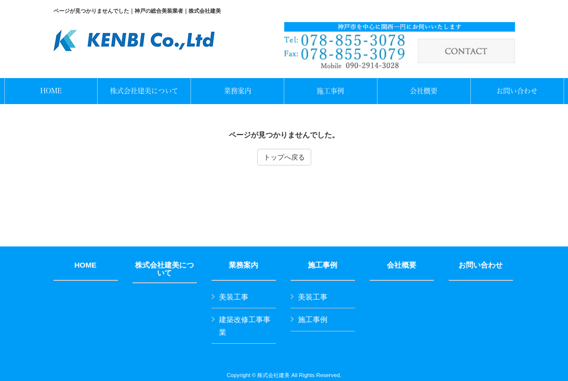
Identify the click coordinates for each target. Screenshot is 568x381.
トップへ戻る (284, 157)
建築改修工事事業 (244, 325)
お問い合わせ (481, 265)
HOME (86, 265)
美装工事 (233, 297)
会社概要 (401, 265)
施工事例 (322, 265)
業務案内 (243, 265)
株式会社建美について (164, 269)
